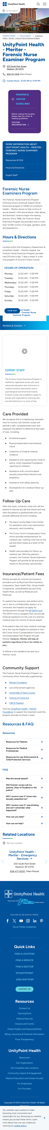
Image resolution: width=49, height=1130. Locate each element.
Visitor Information (19, 123)
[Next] (45, 861)
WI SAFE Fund (35, 610)
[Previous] (3, 861)
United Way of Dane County (22, 693)
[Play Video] (24, 354)
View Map (12, 311)
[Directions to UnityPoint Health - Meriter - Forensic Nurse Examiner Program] (24, 317)
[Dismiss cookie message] (44, 1118)
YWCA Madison (16, 703)
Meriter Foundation (18, 682)
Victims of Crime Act (19, 698)
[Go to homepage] (14, 4)
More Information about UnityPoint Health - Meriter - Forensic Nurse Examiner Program (24, 149)
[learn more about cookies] (20, 1125)
